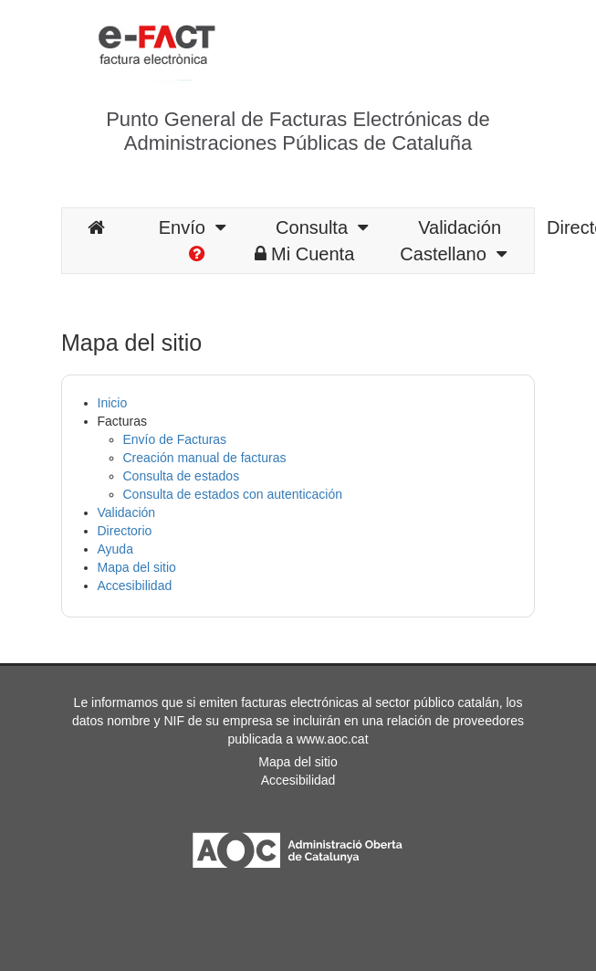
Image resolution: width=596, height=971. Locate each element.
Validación (459, 227)
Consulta (322, 227)
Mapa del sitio (137, 567)
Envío (192, 227)
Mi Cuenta (304, 254)
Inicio (113, 403)
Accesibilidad (135, 585)
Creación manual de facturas (205, 457)
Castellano (453, 254)
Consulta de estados (181, 476)
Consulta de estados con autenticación (233, 494)
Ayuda (115, 549)
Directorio (125, 530)
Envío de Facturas (175, 439)
